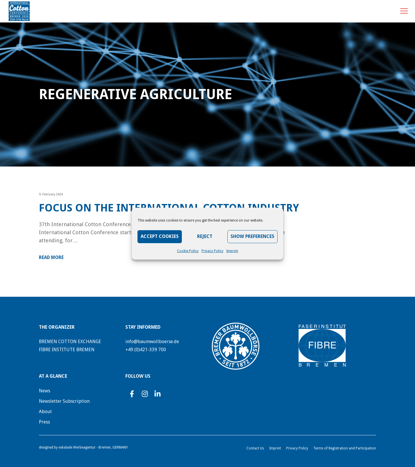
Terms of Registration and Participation (344, 448)
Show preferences (252, 236)
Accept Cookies (160, 236)
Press (44, 422)
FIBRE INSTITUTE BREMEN (67, 349)
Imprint (232, 251)
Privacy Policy (212, 251)
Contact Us (255, 448)
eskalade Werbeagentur (77, 447)
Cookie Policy (188, 251)
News (44, 391)
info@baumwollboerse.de (152, 341)
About (45, 411)
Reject (204, 236)
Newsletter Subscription (64, 401)
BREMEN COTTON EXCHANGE (70, 341)
